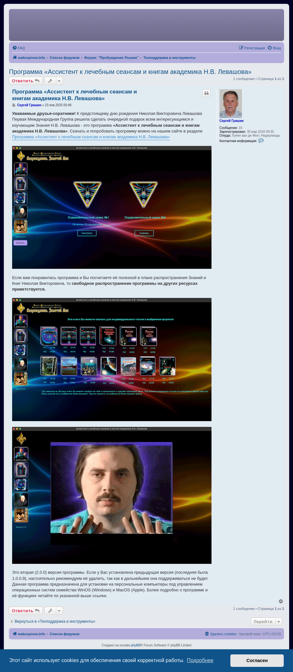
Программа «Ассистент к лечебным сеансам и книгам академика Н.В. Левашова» (130, 71)
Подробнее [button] (200, 660)
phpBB (136, 645)
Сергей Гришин (232, 121)
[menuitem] (18, 48)
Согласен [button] (257, 660)
